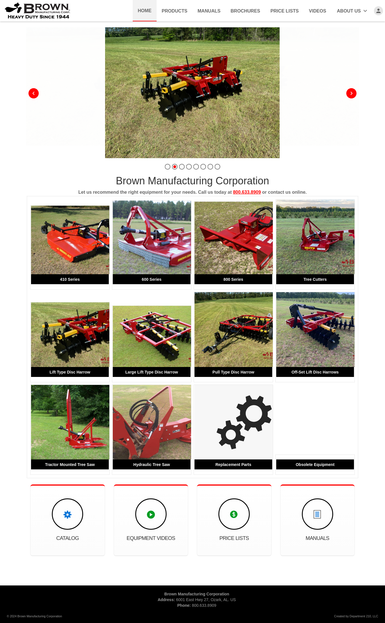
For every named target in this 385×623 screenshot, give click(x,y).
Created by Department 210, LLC (356, 616)
